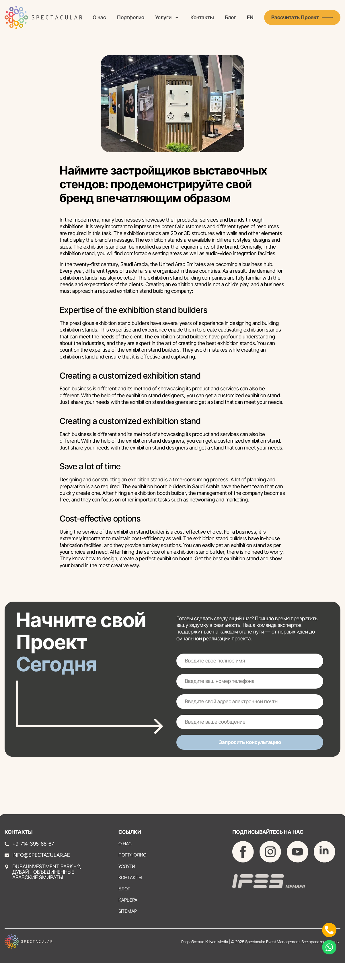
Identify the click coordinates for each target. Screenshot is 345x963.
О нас (99, 17)
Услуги (167, 17)
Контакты (202, 17)
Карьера (127, 900)
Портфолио (130, 17)
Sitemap (127, 911)
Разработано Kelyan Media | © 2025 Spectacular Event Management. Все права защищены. (260, 941)
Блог (230, 17)
